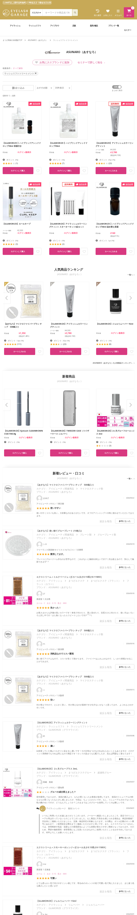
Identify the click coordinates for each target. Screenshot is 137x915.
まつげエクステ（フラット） (106, 580)
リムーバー (74, 904)
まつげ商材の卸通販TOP (12, 40)
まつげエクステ (76, 580)
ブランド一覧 (113, 25)
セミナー (127, 30)
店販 (74, 25)
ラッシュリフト (35, 25)
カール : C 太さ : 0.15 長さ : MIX (51, 603)
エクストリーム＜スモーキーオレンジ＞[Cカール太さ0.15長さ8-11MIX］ (71, 847)
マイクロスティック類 (91, 488)
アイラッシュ (15, 25)
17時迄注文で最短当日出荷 (39, 2)
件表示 (62, 87)
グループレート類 (107, 534)
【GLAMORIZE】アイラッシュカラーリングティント (62, 722)
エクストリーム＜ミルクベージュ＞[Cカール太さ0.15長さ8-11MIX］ (69, 576)
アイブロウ (54, 25)
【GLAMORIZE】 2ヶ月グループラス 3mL (58, 768)
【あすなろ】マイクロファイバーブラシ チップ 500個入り (65, 484)
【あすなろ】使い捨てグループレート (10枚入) (59, 530)
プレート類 (86, 534)
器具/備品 (94, 25)
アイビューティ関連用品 (61, 488)
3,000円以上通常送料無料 (14, 2)
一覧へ (130, 274)
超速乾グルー (104, 772)
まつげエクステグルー (80, 772)
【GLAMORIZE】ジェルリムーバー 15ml (57, 900)
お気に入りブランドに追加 (52, 62)
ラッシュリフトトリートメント (87, 726)
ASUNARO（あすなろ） (37, 40)
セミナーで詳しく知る (89, 62)
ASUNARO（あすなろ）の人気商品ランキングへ (112, 363)
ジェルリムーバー (95, 904)
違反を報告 (106, 521)
